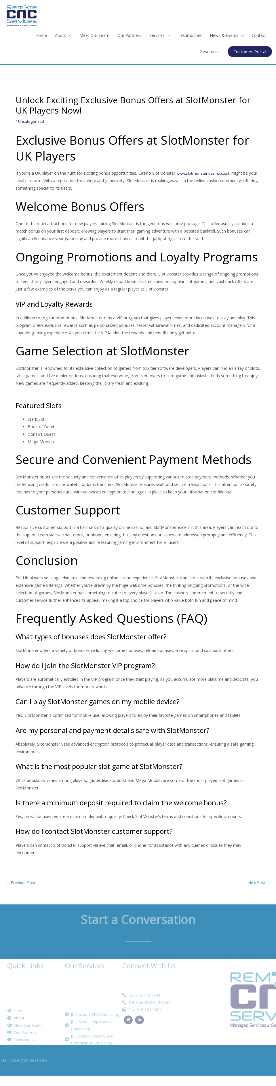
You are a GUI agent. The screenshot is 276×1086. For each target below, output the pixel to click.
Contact (259, 35)
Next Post (258, 882)
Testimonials (190, 35)
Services (157, 35)
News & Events (224, 35)
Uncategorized (31, 121)
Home (41, 35)
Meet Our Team (94, 35)
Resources (210, 51)
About (60, 35)
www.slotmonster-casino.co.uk (205, 173)
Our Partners (129, 35)
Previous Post (21, 882)
